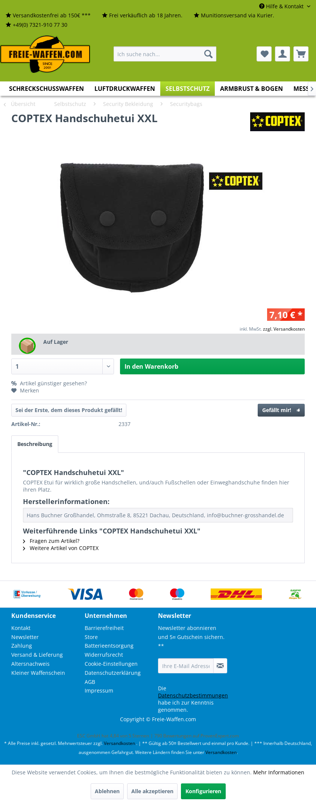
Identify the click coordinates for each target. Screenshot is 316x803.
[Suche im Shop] (165, 53)
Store (91, 637)
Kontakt (20, 627)
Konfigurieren (203, 791)
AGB (90, 681)
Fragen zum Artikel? (51, 540)
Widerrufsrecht (104, 654)
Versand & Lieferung (37, 654)
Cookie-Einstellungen (111, 663)
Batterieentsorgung (109, 645)
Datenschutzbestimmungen (193, 695)
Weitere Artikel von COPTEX (61, 548)
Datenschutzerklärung (113, 672)
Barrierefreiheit (104, 627)
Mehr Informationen (278, 772)
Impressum (99, 690)
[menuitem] (48, 15)
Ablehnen (107, 791)
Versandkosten (119, 743)
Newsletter (25, 637)
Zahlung (21, 645)
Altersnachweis (30, 663)
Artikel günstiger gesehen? (49, 383)
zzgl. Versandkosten (284, 329)
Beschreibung (34, 443)
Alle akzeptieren (152, 791)
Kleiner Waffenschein (38, 672)
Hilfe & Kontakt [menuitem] (282, 6)
